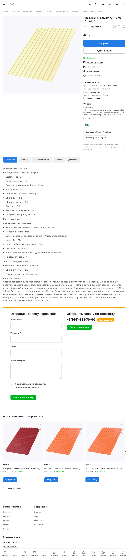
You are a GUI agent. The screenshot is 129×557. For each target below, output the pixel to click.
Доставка (72, 159)
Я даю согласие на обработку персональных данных (28, 385)
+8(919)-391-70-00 (81, 319)
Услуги (6, 524)
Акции (6, 516)
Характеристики (41, 159)
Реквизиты (39, 520)
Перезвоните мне (79, 327)
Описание (10, 159)
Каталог (6, 512)
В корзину (104, 43)
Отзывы (24, 159)
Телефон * (15, 333)
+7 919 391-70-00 (10, 542)
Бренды (6, 520)
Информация (40, 507)
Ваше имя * (16, 319)
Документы (39, 524)
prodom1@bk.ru (10, 546)
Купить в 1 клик (104, 51)
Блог (36, 516)
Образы (6, 529)
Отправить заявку (23, 397)
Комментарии (17, 360)
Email (13, 346)
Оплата (59, 159)
